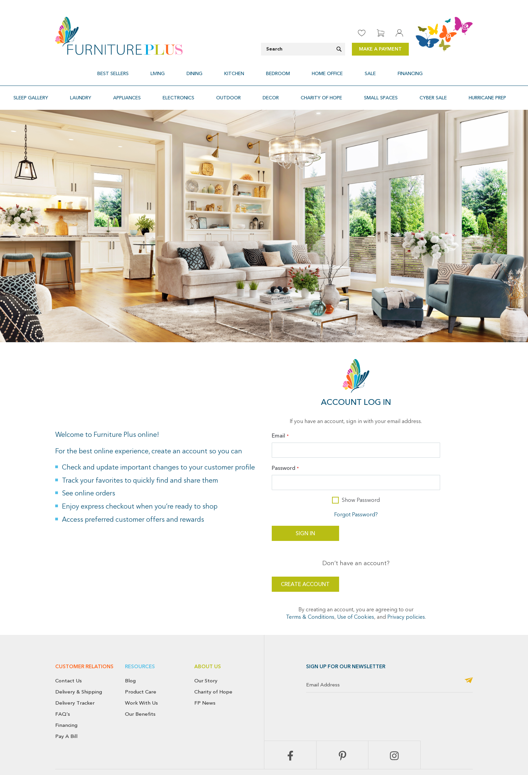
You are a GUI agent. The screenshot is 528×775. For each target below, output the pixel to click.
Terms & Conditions (310, 601)
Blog (130, 664)
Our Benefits (140, 698)
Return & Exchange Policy (291, 771)
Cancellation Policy (340, 771)
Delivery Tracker (75, 686)
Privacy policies (406, 601)
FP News (205, 686)
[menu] (264, 69)
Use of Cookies (355, 601)
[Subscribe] (469, 664)
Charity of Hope (213, 675)
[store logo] (119, 36)
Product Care (140, 675)
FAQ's (62, 698)
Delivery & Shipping (78, 675)
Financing (66, 709)
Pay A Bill (66, 720)
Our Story (206, 664)
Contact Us (68, 664)
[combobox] (303, 49)
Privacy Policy (378, 771)
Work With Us (141, 686)
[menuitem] (147, 69)
